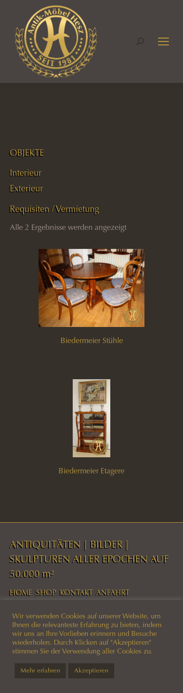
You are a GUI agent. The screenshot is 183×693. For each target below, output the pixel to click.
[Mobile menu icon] (163, 41)
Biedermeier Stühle (92, 340)
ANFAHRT (112, 592)
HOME (21, 592)
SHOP (46, 592)
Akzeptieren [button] (91, 670)
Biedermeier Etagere (91, 470)
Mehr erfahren (40, 670)
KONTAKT (76, 592)
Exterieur (26, 188)
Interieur (25, 172)
